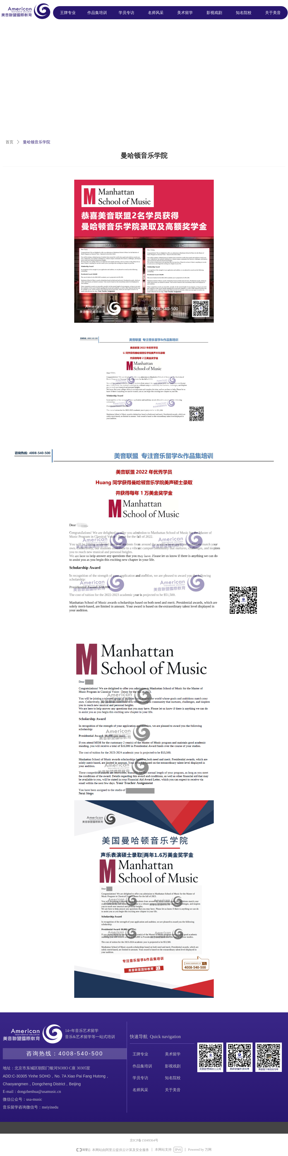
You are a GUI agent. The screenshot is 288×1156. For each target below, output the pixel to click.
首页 (9, 142)
